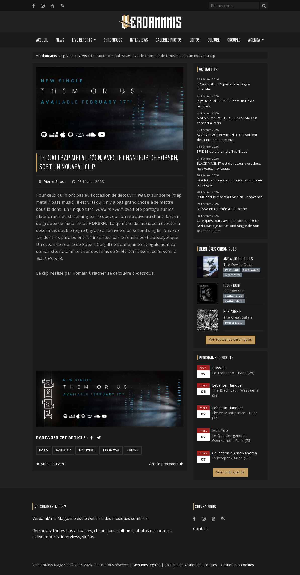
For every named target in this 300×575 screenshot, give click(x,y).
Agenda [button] (254, 40)
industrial (86, 450)
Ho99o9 (219, 367)
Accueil (42, 40)
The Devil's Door (238, 264)
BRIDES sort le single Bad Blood (222, 151)
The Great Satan (237, 317)
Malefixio (220, 430)
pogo (43, 450)
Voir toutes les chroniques (230, 339)
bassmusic (63, 450)
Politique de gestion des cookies (190, 564)
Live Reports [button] (82, 40)
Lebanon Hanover (227, 385)
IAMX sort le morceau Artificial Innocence (230, 197)
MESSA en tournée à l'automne (222, 209)
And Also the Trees (238, 259)
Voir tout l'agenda (230, 472)
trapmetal (111, 450)
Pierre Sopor (55, 181)
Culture (214, 40)
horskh (133, 450)
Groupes (233, 40)
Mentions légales (146, 564)
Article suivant (50, 463)
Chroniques (113, 40)
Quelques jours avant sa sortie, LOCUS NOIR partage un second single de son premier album (228, 226)
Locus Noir (231, 285)
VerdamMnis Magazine (55, 55)
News (60, 40)
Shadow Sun (234, 290)
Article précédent (166, 463)
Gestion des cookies (237, 564)
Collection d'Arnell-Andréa (234, 453)
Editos (194, 40)
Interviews (139, 40)
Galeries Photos (169, 40)
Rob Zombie (232, 312)
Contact (200, 528)
